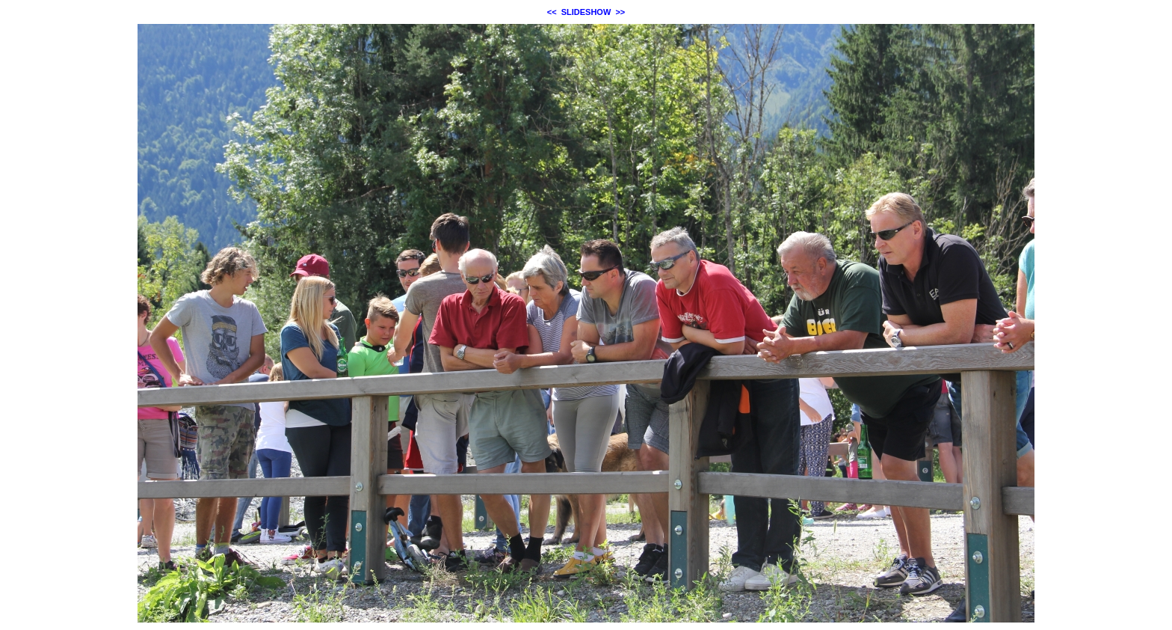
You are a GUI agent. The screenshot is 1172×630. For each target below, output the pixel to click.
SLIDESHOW (586, 11)
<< (552, 11)
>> (620, 11)
